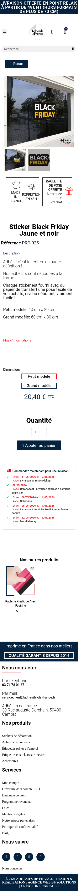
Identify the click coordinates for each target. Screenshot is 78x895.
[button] (4, 31)
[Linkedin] (29, 857)
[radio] (39, 376)
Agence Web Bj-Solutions (52, 882)
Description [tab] (11, 253)
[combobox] (34, 49)
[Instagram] (18, 857)
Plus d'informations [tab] (17, 340)
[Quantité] (39, 432)
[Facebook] (6, 857)
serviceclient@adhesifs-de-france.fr (28, 697)
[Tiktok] (40, 857)
